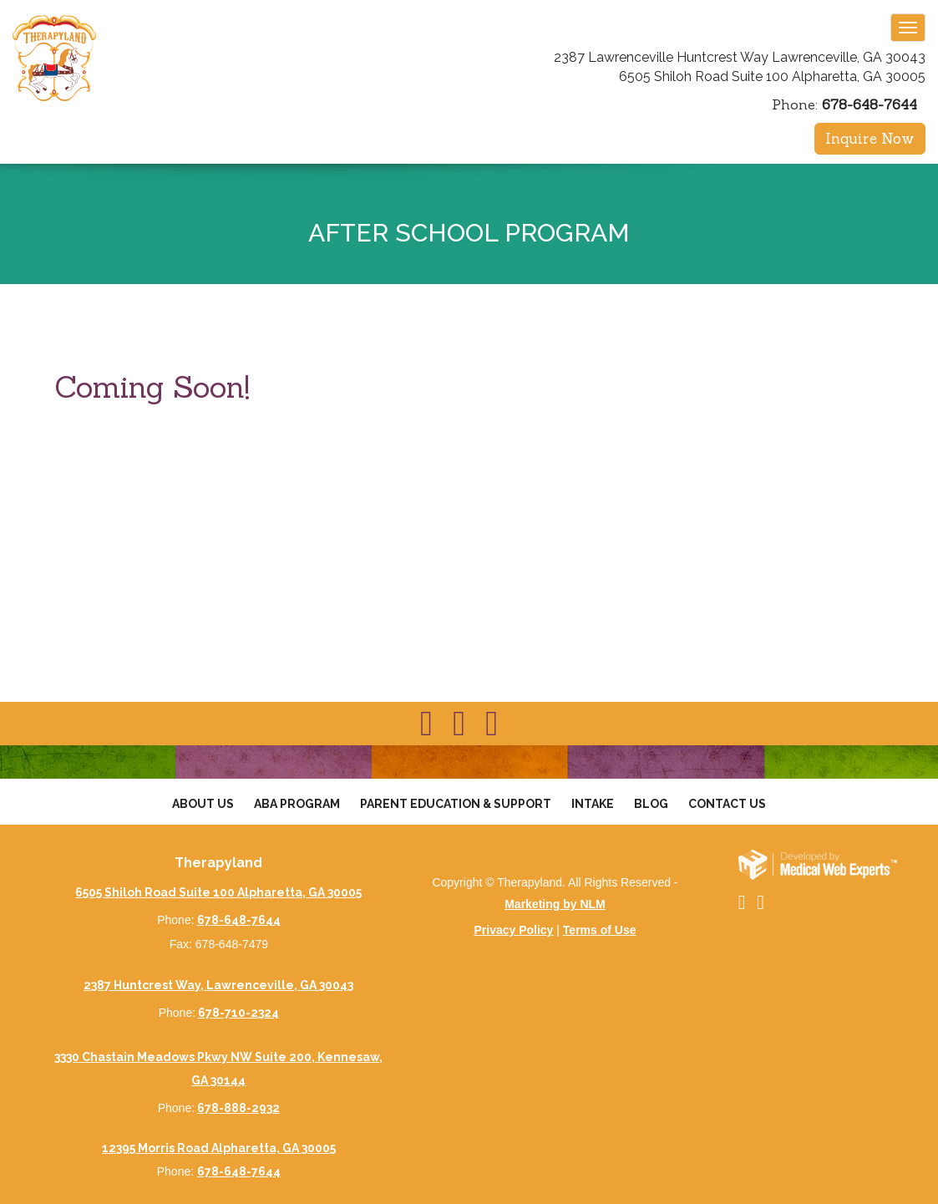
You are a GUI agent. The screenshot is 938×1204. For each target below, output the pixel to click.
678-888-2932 (238, 1108)
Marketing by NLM (555, 904)
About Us (203, 803)
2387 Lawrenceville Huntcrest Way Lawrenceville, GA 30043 (739, 57)
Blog (651, 803)
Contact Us (727, 803)
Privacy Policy (513, 930)
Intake (592, 803)
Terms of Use (599, 930)
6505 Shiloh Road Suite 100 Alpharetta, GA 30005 (772, 76)
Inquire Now (870, 139)
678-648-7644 (869, 104)
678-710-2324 (238, 1012)
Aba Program (297, 803)
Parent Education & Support (455, 803)
